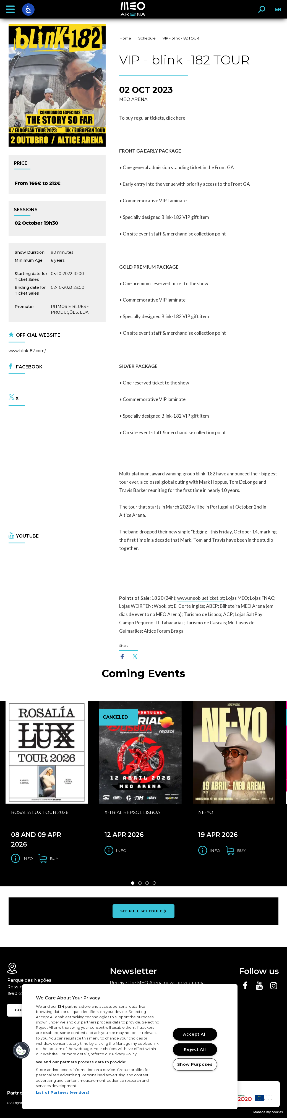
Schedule (147, 38)
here (180, 118)
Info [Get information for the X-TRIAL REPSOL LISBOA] (121, 850)
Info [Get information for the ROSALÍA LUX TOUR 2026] (27, 858)
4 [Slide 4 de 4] (154, 883)
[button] (10, 9)
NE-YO (205, 812)
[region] (130, 1046)
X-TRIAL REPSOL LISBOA (132, 812)
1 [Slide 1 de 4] (132, 883)
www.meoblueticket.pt (200, 598)
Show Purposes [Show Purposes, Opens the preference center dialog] (194, 1064)
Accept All (195, 1034)
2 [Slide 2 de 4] (140, 883)
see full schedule (143, 911)
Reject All (195, 1049)
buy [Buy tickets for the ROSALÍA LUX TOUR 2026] (54, 858)
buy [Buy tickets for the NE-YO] (241, 850)
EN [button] (276, 11)
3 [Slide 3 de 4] (147, 883)
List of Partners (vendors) (62, 1092)
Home (125, 38)
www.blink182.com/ (27, 350)
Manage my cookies (268, 1112)
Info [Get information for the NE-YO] (215, 850)
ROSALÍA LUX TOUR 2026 (39, 812)
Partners (17, 1093)
